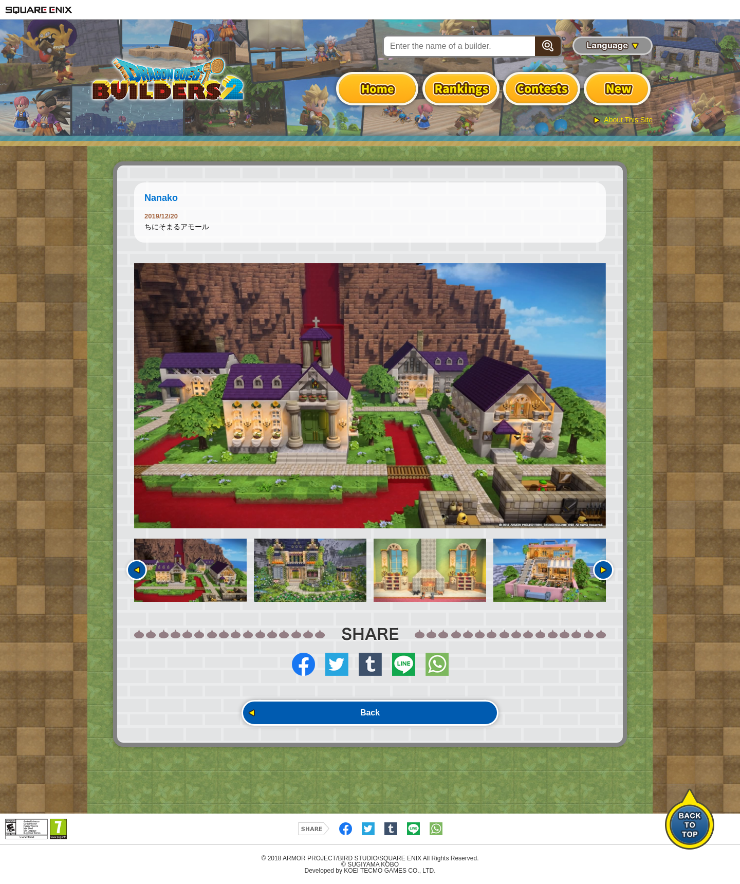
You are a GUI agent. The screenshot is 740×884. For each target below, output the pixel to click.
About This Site (628, 120)
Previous (136, 570)
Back (370, 712)
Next (603, 570)
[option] (370, 395)
